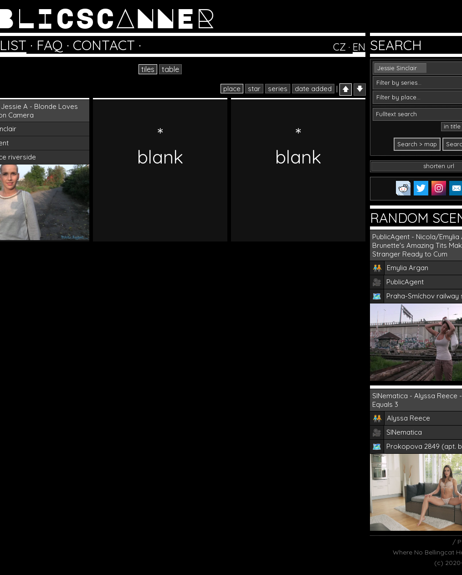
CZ (339, 47)
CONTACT (104, 45)
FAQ (49, 45)
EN (359, 47)
